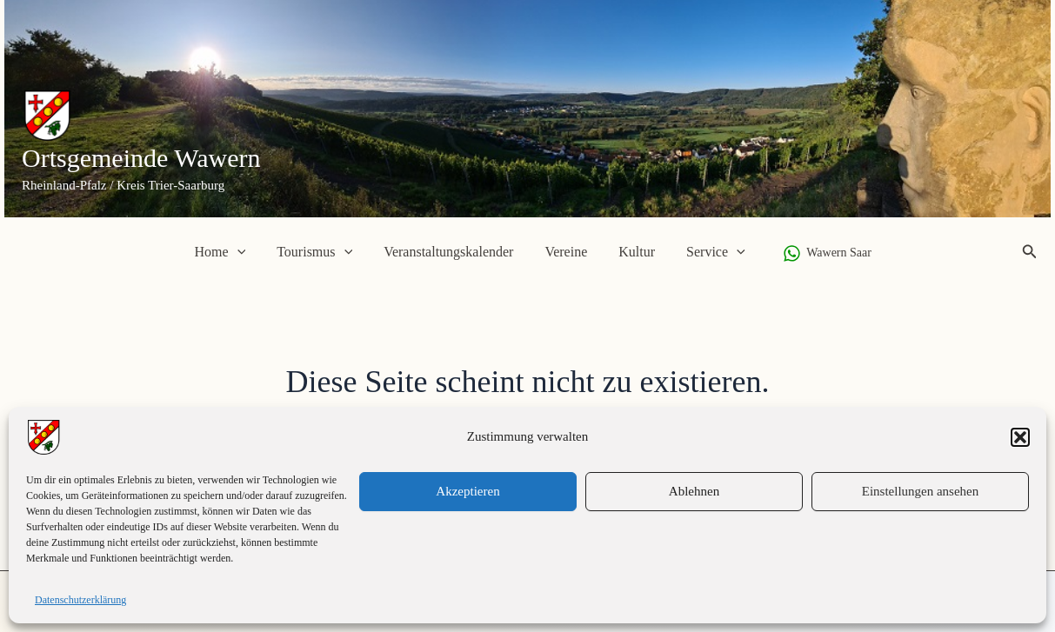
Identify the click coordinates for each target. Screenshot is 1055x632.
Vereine (564, 251)
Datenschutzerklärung (80, 600)
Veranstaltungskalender (450, 251)
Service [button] (707, 252)
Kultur (631, 251)
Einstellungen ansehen (920, 491)
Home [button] (229, 252)
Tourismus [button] (319, 252)
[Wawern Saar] (817, 253)
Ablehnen (694, 491)
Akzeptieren (467, 491)
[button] (1020, 437)
